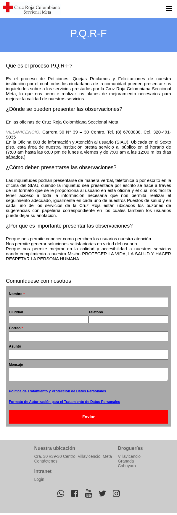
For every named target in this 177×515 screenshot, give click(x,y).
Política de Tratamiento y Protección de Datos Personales (57, 393)
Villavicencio (129, 458)
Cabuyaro (127, 467)
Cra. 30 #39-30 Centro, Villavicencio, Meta (73, 458)
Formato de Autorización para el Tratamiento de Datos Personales (64, 404)
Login (39, 481)
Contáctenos (45, 462)
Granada (126, 462)
